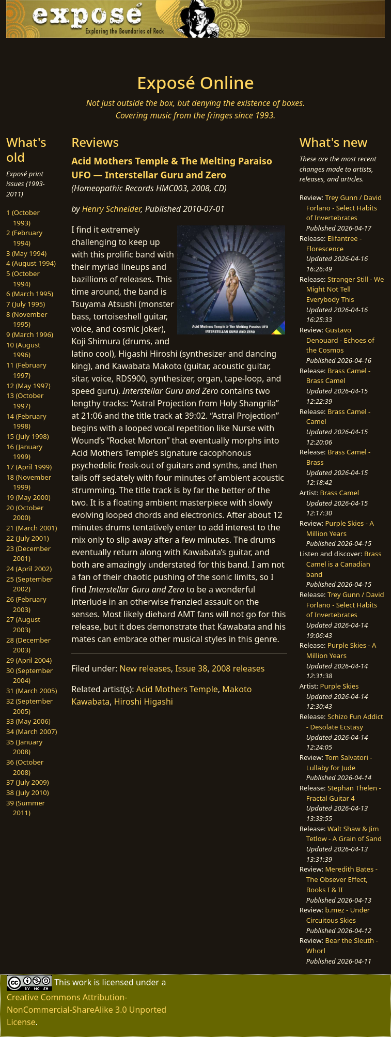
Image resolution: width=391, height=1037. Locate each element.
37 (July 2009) (27, 782)
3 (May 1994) (26, 253)
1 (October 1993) (23, 217)
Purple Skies (339, 686)
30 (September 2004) (29, 675)
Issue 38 (191, 668)
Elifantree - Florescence (334, 243)
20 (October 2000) (24, 513)
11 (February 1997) (26, 370)
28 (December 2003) (28, 645)
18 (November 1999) (28, 482)
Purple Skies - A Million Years (340, 528)
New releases (144, 668)
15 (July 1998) (27, 436)
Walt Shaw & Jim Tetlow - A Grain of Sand (344, 834)
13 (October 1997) (24, 400)
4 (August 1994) (31, 263)
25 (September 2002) (29, 584)
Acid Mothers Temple (177, 689)
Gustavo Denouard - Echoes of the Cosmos (340, 340)
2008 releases (238, 668)
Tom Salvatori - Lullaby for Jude (339, 762)
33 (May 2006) (28, 721)
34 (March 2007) (31, 731)
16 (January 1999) (24, 452)
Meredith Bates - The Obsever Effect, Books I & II (342, 879)
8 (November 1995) (27, 319)
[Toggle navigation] (83, 52)
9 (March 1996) (29, 334)
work (81, 982)
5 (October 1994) (23, 278)
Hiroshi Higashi (143, 701)
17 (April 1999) (29, 466)
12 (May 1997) (28, 385)
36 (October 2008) (24, 767)
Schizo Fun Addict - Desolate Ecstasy (344, 721)
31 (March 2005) (31, 690)
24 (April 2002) (29, 568)
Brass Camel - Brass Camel (338, 376)
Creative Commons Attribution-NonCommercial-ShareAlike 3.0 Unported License (86, 1010)
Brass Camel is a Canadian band (344, 563)
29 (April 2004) (29, 660)
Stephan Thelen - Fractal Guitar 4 (343, 793)
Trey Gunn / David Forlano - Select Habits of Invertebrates (344, 207)
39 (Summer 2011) (25, 808)
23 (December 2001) (28, 553)
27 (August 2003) (23, 624)
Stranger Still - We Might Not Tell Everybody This (345, 289)
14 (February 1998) (26, 421)
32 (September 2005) (29, 706)
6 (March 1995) (29, 293)
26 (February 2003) (26, 604)
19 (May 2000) (28, 497)
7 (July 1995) (25, 304)
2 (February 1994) (24, 238)
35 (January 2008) (24, 747)
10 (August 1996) (23, 350)
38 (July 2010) (27, 792)
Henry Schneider (111, 209)
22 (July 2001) (27, 538)
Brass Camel (339, 492)
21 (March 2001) (31, 527)
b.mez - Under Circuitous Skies (338, 915)
